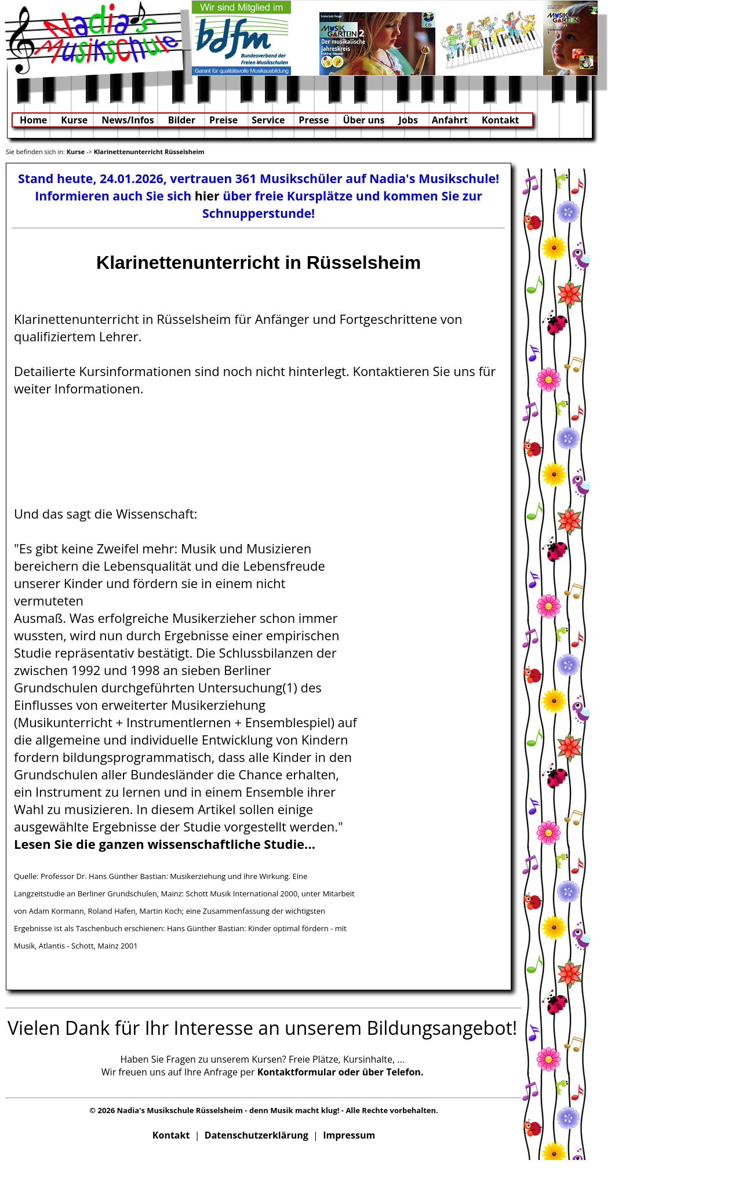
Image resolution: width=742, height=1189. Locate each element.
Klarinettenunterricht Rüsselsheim (149, 151)
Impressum (349, 1135)
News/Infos (127, 120)
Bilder (181, 120)
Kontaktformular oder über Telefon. (340, 1072)
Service (268, 120)
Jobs (408, 120)
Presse (314, 120)
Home (33, 120)
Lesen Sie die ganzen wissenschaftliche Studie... (164, 843)
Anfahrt (450, 120)
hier (207, 195)
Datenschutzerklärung (256, 1135)
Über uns (363, 120)
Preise (223, 120)
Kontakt (500, 120)
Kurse (74, 120)
